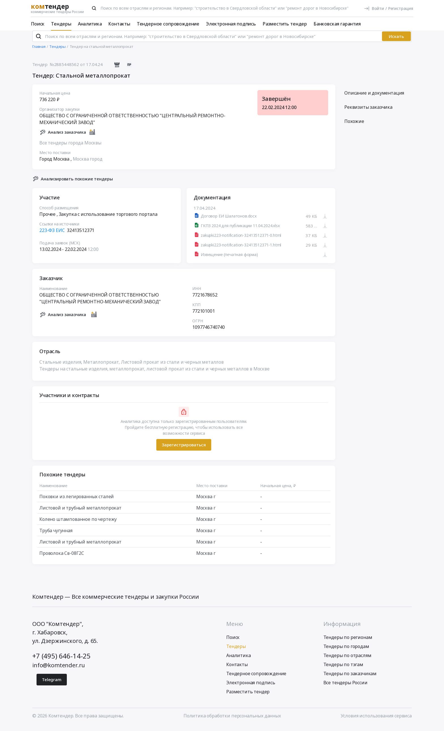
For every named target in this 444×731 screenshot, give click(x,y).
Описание (374, 98)
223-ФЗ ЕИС (52, 235)
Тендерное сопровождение (168, 24)
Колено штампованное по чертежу (78, 524)
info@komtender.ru (58, 670)
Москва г (205, 501)
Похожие (354, 126)
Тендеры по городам (346, 651)
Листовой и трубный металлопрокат (80, 512)
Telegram (51, 684)
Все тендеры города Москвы (70, 147)
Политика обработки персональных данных (232, 720)
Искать (396, 41)
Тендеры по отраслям (347, 660)
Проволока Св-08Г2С (61, 558)
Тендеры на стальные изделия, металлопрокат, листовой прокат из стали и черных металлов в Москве (154, 373)
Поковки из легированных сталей (76, 501)
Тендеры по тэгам (343, 669)
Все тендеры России (345, 687)
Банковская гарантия (337, 24)
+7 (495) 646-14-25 (61, 660)
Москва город (88, 163)
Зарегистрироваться (184, 449)
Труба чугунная (55, 535)
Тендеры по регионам (347, 642)
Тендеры (61, 24)
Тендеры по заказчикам (350, 678)
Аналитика (90, 24)
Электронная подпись (231, 24)
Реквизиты (368, 112)
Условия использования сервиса (376, 720)
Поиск (37, 24)
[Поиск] (94, 8)
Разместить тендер (284, 24)
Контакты (119, 24)
